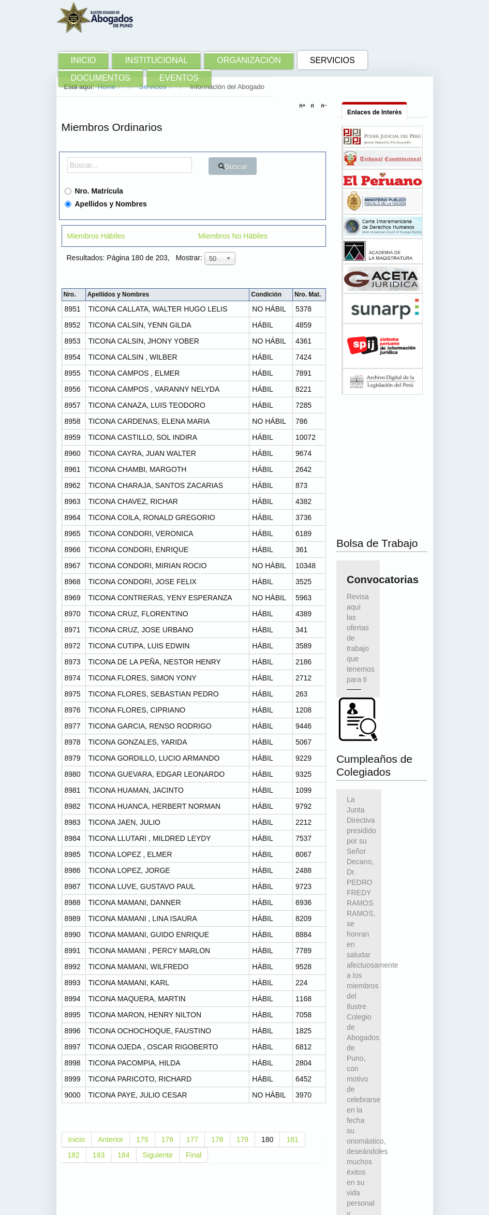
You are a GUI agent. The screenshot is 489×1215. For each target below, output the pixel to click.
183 (99, 1155)
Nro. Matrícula (94, 191)
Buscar (233, 166)
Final (193, 1155)
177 (192, 1139)
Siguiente (158, 1155)
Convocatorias (358, 472)
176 (167, 1139)
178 (217, 1139)
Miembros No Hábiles (233, 236)
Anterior (110, 1139)
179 (242, 1139)
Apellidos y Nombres (106, 204)
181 (292, 1139)
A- (322, 106)
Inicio (76, 1139)
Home (107, 87)
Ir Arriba (409, 1202)
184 (123, 1155)
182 (74, 1155)
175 (142, 1139)
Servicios (153, 87)
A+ (303, 106)
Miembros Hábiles (96, 236)
